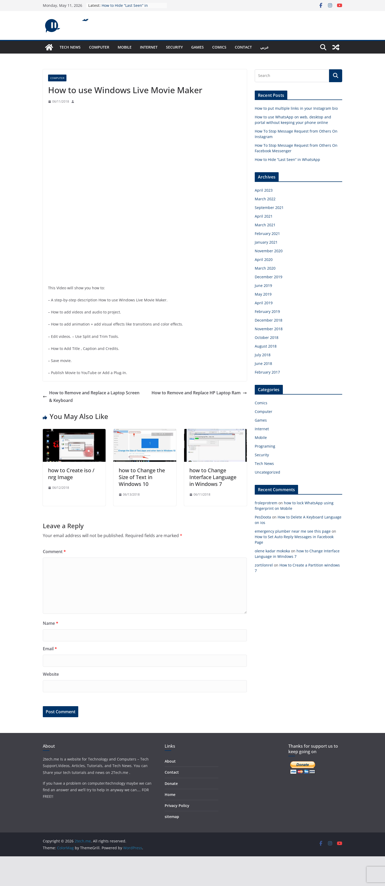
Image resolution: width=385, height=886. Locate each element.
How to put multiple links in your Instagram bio (296, 108)
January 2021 (266, 242)
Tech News (70, 47)
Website (51, 674)
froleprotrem (266, 502)
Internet (149, 47)
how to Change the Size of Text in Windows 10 (142, 477)
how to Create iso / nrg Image (71, 474)
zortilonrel (264, 565)
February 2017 (267, 372)
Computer (99, 47)
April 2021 (264, 216)
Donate (171, 783)
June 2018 (263, 363)
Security (174, 47)
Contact (243, 47)
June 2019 (263, 285)
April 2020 (264, 259)
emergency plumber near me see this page (293, 531)
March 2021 (265, 224)
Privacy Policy (177, 805)
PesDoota (263, 517)
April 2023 (264, 190)
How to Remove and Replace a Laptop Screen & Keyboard (91, 396)
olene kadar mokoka (272, 550)
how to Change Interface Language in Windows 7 (212, 477)
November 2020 (269, 250)
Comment (54, 551)
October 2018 (266, 337)
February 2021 (267, 233)
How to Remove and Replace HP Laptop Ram (199, 393)
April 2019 (264, 302)
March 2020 (265, 268)
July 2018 (262, 354)
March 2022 (265, 198)
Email (50, 649)
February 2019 (267, 311)
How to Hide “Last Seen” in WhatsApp (287, 159)
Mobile (125, 47)
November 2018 (269, 328)
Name (50, 623)
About (170, 761)
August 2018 (266, 346)
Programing (265, 446)
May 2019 (263, 294)
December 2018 (268, 320)
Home (170, 794)
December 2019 (268, 276)
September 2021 (269, 207)
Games (197, 47)
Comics (219, 47)
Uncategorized (267, 472)
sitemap (172, 816)
